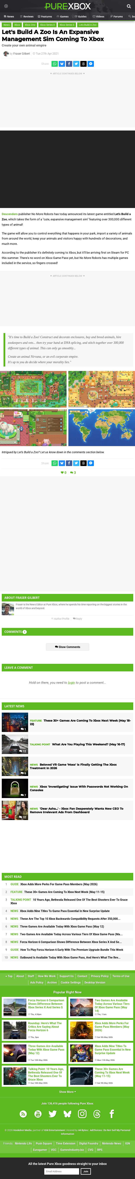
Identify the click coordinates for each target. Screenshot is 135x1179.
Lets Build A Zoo (88, 24)
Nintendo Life (23, 1143)
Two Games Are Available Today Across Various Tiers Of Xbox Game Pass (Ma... (67, 934)
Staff (31, 976)
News (7, 24)
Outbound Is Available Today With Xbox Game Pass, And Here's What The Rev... (66, 957)
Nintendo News (111, 1143)
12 (22, 751)
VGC (53, 1150)
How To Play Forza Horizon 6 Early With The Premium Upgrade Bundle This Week (67, 949)
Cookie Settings (71, 982)
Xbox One (30, 24)
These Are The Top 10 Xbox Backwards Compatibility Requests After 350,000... (65, 918)
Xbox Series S (67, 24)
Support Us (67, 976)
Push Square (44, 1143)
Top (8, 976)
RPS (99, 1150)
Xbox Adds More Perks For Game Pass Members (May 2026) (54, 884)
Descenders (10, 214)
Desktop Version (95, 982)
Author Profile (60, 618)
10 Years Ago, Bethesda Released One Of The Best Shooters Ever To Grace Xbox (69, 901)
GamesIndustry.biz (72, 1150)
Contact (82, 976)
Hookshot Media (22, 1130)
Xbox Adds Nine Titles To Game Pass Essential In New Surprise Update (60, 911)
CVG (90, 1150)
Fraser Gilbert (21, 53)
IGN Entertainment (54, 1130)
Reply (77, 618)
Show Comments (67, 647)
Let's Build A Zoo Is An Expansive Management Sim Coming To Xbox (53, 35)
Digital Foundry (88, 1143)
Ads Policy (36, 982)
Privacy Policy (100, 976)
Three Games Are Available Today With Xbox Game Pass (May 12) (57, 926)
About (20, 976)
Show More (67, 1092)
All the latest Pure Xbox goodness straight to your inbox (67, 1164)
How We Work (47, 976)
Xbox (17, 24)
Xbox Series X (47, 24)
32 (22, 817)
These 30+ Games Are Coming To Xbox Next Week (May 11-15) (58, 892)
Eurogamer (40, 1150)
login (71, 683)
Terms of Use (121, 976)
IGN (127, 1143)
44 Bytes (83, 1130)
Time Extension (65, 1143)
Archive (52, 982)
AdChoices (95, 1130)
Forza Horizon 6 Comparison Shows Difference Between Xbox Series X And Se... (66, 942)
